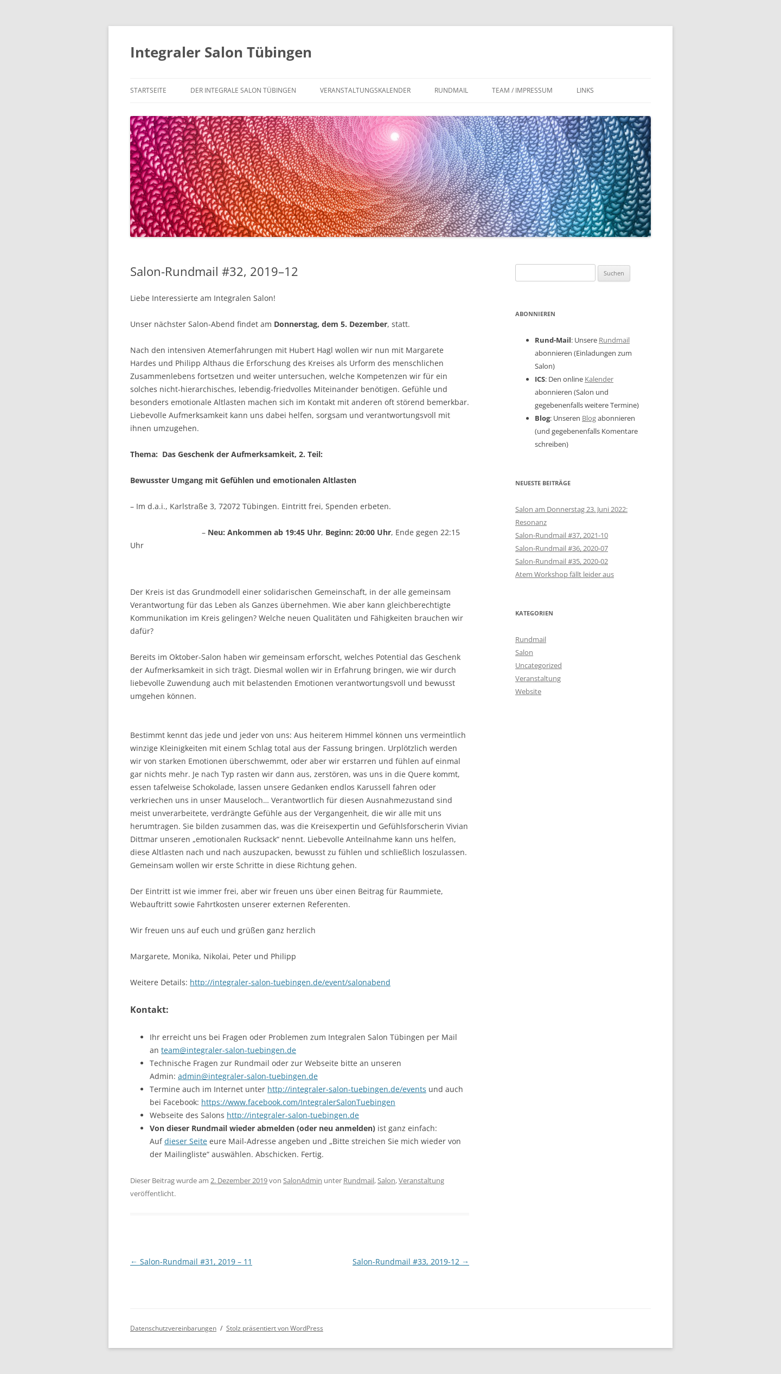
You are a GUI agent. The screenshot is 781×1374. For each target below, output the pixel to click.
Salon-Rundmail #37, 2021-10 (561, 535)
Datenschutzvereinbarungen (173, 1328)
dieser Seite (185, 1141)
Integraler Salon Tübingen (221, 52)
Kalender (599, 379)
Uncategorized (538, 665)
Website (528, 691)
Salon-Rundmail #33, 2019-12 (411, 1261)
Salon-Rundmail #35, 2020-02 (561, 561)
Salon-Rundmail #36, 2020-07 (561, 548)
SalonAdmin (302, 1180)
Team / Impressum (522, 90)
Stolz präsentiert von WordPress (274, 1328)
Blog (589, 418)
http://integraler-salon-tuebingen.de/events (346, 1089)
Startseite (148, 90)
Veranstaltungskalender (365, 90)
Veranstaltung (421, 1180)
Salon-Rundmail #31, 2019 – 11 (191, 1261)
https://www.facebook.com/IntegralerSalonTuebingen (298, 1102)
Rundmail (451, 90)
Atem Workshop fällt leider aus (564, 574)
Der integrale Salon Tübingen (243, 90)
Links (585, 90)
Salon (386, 1180)
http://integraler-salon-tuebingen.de (293, 1115)
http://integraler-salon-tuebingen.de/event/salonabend (290, 982)
